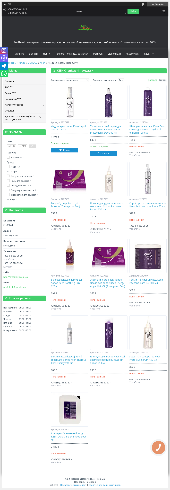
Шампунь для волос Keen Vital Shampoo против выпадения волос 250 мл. (107, 360)
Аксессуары (132, 53)
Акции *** (10, 92)
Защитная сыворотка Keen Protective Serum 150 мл (144, 358)
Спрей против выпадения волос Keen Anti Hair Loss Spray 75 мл (147, 205)
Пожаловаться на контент (73, 485)
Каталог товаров (14, 104)
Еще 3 (13, 199)
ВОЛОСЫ (32, 62)
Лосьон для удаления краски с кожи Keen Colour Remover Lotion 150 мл (107, 206)
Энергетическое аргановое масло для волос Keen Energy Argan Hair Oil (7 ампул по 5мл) (107, 283)
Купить (66, 150)
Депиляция (114, 53)
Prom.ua (100, 478)
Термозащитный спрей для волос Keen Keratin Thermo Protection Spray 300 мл (105, 129)
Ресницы (98, 53)
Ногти (46, 53)
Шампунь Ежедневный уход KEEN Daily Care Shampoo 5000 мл (69, 436)
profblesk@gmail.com (14, 287)
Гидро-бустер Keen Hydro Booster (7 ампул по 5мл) (65, 205)
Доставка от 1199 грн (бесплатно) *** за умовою (23, 118)
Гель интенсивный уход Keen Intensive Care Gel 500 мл (146, 281)
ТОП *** (9, 87)
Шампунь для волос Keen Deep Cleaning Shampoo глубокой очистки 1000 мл (147, 129)
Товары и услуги (17, 62)
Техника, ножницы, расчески (71, 53)
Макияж (19, 53)
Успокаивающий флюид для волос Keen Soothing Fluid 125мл (67, 283)
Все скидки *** (13, 98)
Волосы (33, 53)
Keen (42, 62)
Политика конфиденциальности (105, 485)
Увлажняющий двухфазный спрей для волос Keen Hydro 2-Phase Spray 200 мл (69, 360)
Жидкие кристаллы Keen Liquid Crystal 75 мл (68, 128)
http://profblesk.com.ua (15, 277)
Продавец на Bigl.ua (85, 481)
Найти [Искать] (133, 11)
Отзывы (9, 110)
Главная (9, 81)
